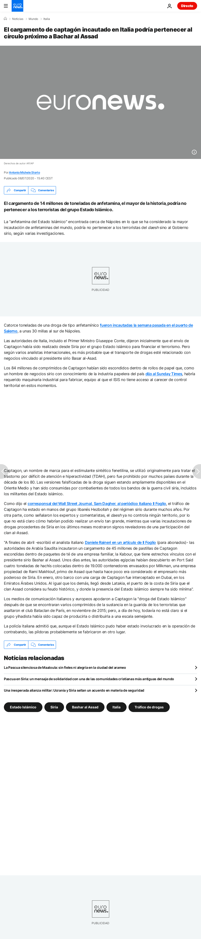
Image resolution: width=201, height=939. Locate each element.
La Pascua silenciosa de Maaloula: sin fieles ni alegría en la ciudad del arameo (65, 667)
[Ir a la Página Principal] (17, 6)
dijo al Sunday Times (163, 373)
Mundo (33, 18)
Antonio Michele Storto (24, 172)
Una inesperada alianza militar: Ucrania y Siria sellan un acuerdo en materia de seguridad (74, 690)
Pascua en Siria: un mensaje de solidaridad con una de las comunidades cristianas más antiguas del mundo (89, 679)
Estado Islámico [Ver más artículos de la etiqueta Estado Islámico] (23, 707)
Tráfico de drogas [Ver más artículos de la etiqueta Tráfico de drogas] (149, 707)
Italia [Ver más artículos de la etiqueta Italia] (117, 707)
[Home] (5, 18)
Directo (187, 6)
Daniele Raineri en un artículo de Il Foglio (120, 542)
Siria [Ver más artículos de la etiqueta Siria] (54, 707)
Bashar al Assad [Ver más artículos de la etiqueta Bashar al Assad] (85, 707)
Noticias (17, 18)
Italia (46, 18)
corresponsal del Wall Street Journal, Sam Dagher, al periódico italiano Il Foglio (97, 503)
